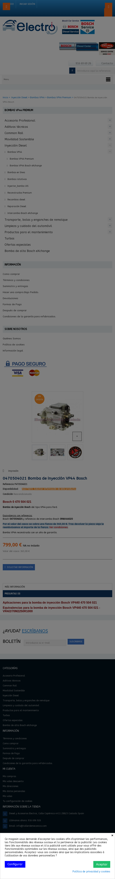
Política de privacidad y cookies (91, 871)
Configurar (15, 864)
